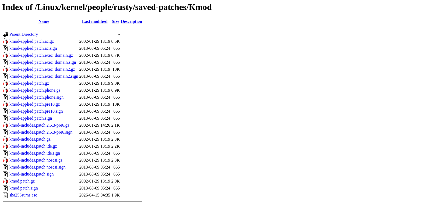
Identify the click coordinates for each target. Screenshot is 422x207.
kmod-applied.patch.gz (29, 83)
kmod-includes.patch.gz (30, 139)
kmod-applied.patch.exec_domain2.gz (42, 69)
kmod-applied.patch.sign (30, 118)
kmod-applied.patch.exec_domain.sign (42, 62)
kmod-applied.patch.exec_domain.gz (41, 55)
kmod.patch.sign (23, 188)
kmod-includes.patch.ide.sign (34, 153)
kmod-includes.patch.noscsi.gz (35, 160)
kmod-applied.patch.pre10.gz (34, 104)
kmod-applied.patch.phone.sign (36, 97)
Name (43, 21)
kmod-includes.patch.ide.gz (33, 146)
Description (131, 21)
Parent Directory (23, 34)
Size (115, 21)
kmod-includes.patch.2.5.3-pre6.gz (39, 125)
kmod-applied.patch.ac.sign (33, 48)
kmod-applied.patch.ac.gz (31, 41)
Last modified (95, 21)
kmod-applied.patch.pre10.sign (36, 111)
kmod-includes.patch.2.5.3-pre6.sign (40, 132)
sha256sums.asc (23, 195)
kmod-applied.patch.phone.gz (35, 90)
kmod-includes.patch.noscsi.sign (37, 167)
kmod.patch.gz (22, 181)
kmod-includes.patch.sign (31, 174)
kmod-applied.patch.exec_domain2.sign (43, 76)
